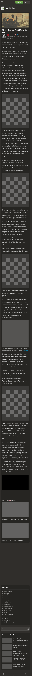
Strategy (6, 593)
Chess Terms (10, 673)
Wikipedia (25, 350)
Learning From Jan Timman (12, 540)
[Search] (15, 629)
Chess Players (8, 608)
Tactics (6, 596)
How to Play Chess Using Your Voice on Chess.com (20, 640)
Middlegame (7, 602)
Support (4, 673)
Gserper (11, 35)
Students (22, 673)
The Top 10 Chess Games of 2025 (20, 646)
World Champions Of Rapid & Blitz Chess (19, 665)
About (16, 673)
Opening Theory (8, 600)
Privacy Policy (23, 675)
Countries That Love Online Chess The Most (19, 659)
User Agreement (14, 675)
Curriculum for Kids (9, 623)
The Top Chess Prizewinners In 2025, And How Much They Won (20, 653)
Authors (6, 619)
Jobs (27, 673)
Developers (6, 675)
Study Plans (7, 621)
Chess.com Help (8, 614)
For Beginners (8, 591)
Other (11, 38)
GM (8, 35)
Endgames (7, 604)
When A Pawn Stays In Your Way (14, 519)
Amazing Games (8, 606)
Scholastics (7, 598)
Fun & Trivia (7, 610)
